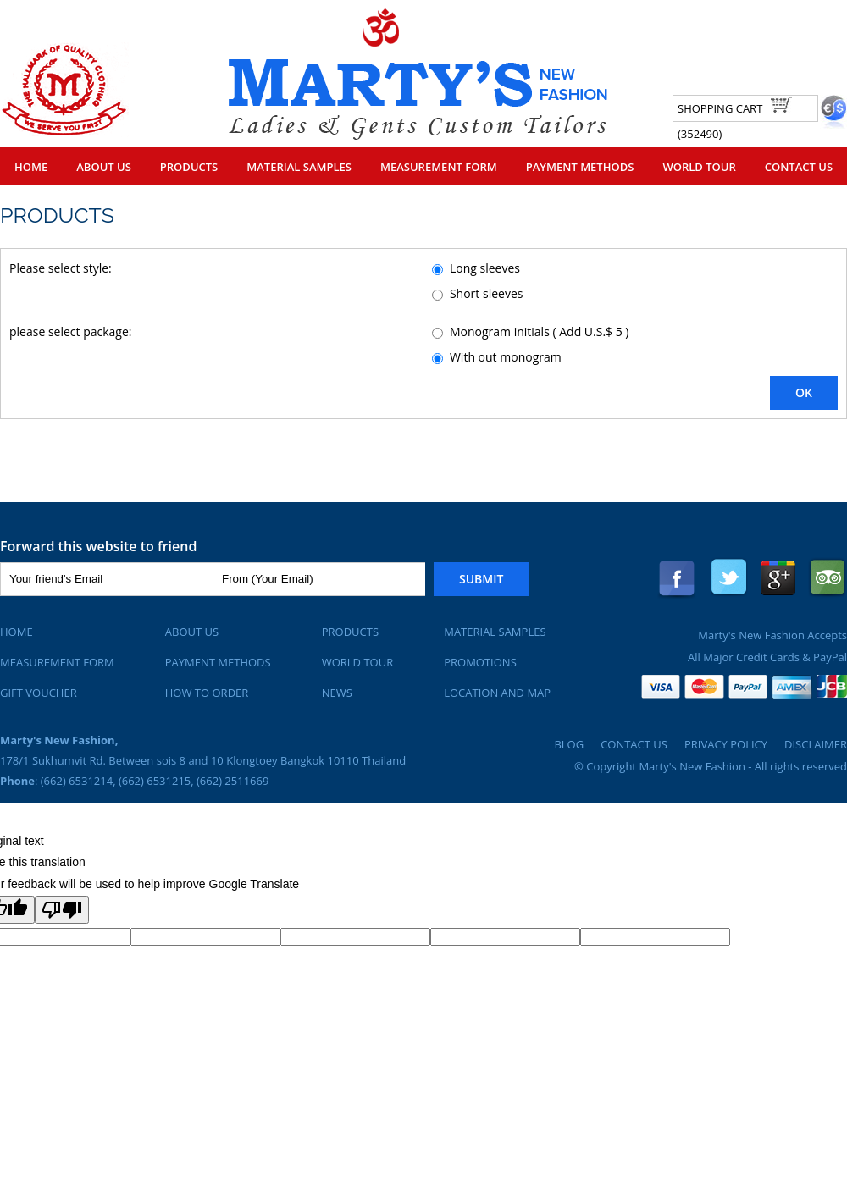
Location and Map (497, 692)
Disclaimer (815, 744)
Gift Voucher (38, 692)
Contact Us (799, 167)
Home (30, 167)
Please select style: (60, 268)
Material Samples (299, 167)
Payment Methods (580, 167)
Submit (481, 579)
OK (803, 392)
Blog (569, 744)
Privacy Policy (725, 744)
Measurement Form (438, 167)
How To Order (207, 692)
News (337, 692)
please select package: (70, 331)
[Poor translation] (62, 910)
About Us (103, 167)
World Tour (698, 167)
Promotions (480, 662)
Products (189, 167)
